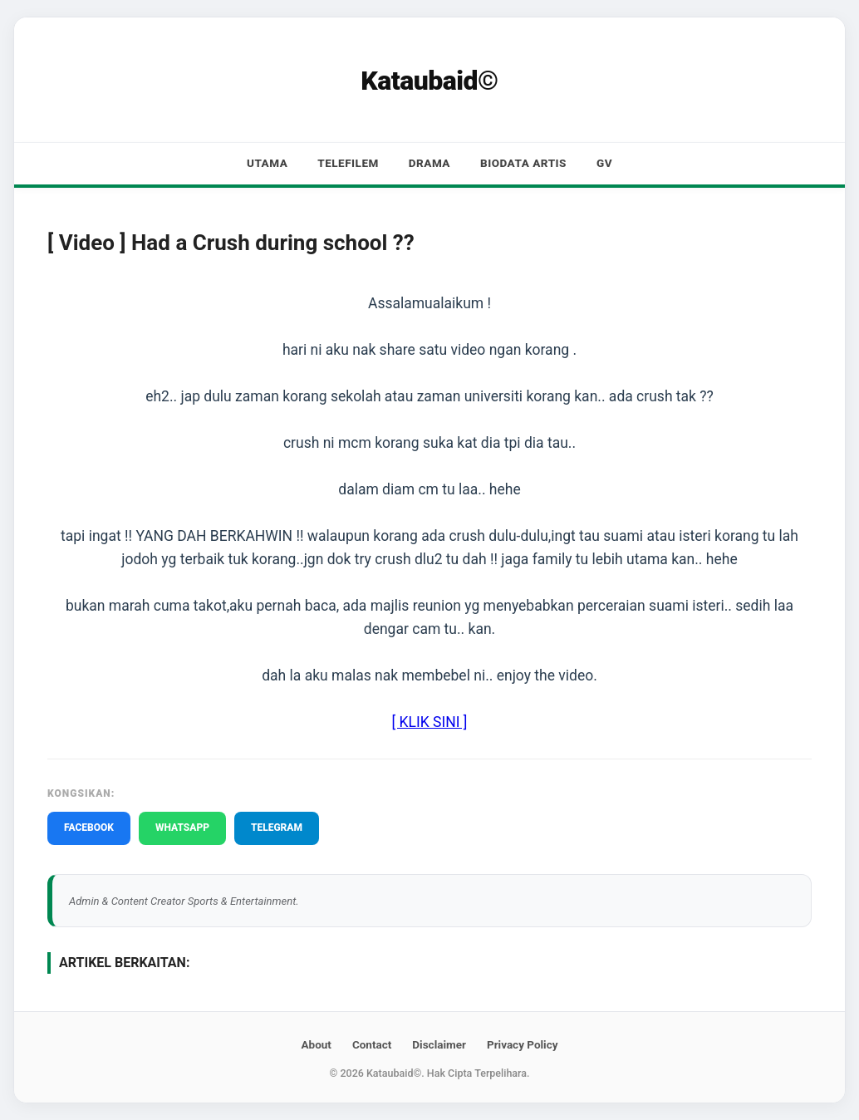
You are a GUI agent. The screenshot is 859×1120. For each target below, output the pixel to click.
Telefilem (348, 162)
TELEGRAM (276, 827)
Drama (429, 162)
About (316, 1044)
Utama (267, 162)
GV (604, 162)
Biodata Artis (523, 162)
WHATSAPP (182, 827)
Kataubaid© (429, 80)
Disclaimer (439, 1044)
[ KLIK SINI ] (430, 722)
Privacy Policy (522, 1044)
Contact (371, 1044)
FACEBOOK (89, 827)
